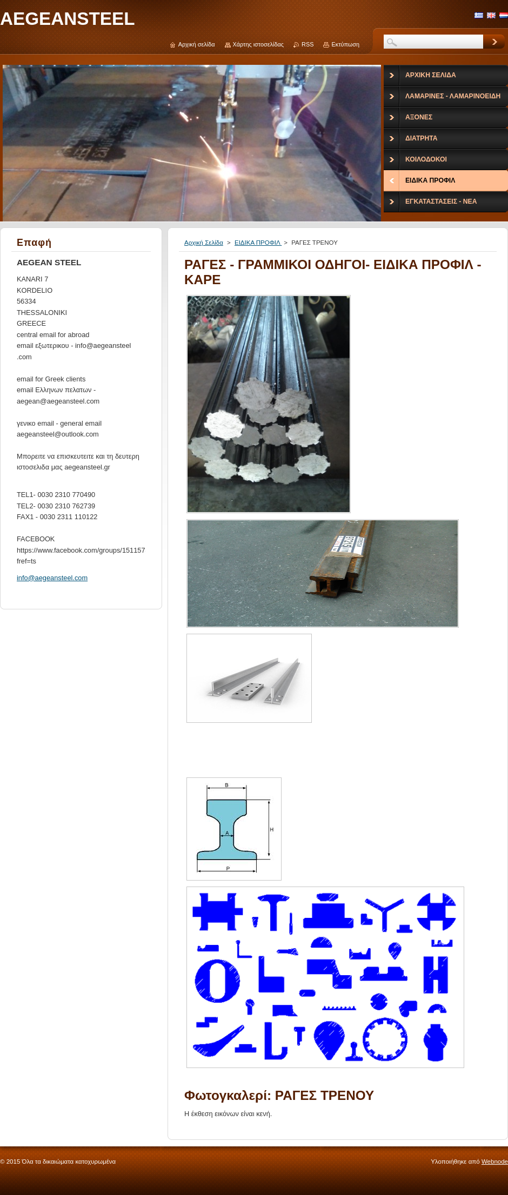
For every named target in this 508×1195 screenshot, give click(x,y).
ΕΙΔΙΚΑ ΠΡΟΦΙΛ (258, 242)
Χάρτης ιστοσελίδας (258, 44)
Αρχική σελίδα (196, 44)
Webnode (495, 1161)
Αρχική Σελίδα (203, 242)
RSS (307, 44)
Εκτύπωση (345, 44)
